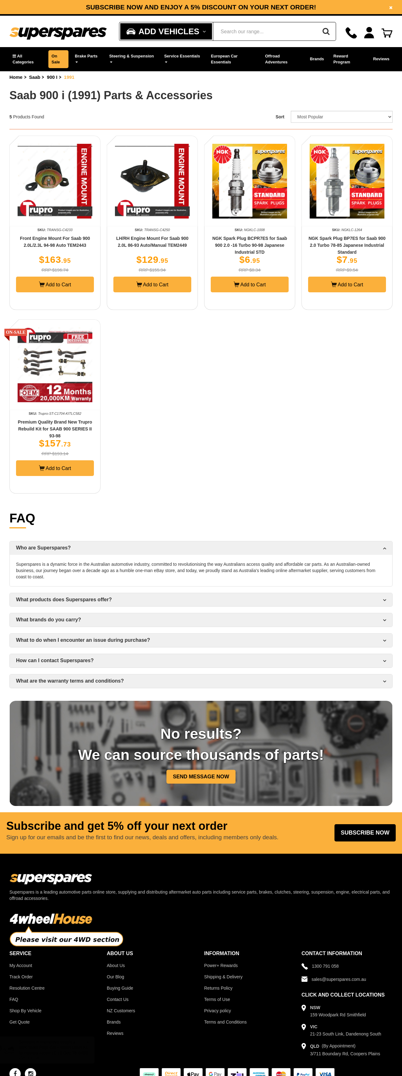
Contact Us (117, 999)
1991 (69, 77)
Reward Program (342, 59)
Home (16, 77)
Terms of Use (217, 999)
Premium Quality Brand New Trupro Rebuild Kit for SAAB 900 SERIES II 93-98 (55, 428)
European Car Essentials (224, 59)
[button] (27, 59)
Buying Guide (120, 988)
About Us (116, 965)
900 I (52, 77)
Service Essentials (182, 58)
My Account (20, 965)
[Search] (326, 31)
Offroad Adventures (276, 59)
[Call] (351, 33)
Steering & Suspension (131, 58)
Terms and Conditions (225, 1022)
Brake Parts (86, 58)
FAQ (13, 999)
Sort (280, 116)
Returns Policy (218, 988)
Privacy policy (217, 1010)
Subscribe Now (365, 833)
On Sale (56, 59)
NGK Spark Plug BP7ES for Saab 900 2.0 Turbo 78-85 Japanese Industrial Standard (346, 245)
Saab (35, 77)
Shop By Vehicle (25, 1010)
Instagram (168, 9)
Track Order (21, 976)
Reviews (381, 59)
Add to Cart (55, 284)
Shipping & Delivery (223, 976)
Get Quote (19, 1022)
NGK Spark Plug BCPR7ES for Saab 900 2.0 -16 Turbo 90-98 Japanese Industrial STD (249, 245)
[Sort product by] (342, 117)
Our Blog (115, 976)
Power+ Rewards (221, 965)
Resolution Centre (27, 988)
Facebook (121, 9)
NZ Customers (121, 1010)
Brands (317, 59)
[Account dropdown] (369, 33)
